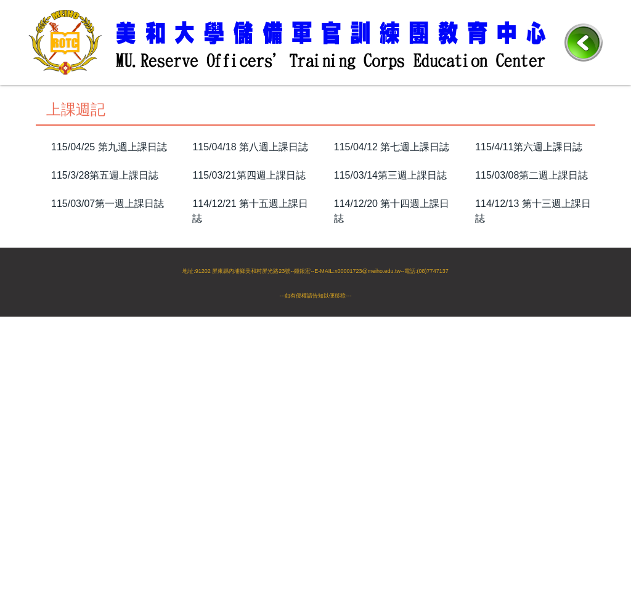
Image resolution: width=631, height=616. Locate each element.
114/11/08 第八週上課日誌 (109, 290)
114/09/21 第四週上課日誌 (109, 318)
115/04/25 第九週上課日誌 (109, 147)
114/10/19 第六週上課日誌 (392, 290)
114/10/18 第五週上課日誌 (533, 290)
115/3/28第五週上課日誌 (104, 175)
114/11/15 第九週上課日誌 (533, 246)
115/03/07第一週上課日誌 (107, 203)
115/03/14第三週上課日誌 (390, 175)
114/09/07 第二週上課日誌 (392, 318)
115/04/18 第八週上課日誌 (250, 147)
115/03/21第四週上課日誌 (248, 175)
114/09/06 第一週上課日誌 (533, 318)
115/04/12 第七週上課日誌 (392, 147)
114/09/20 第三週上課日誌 (250, 318)
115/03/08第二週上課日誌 (531, 175)
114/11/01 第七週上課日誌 (250, 290)
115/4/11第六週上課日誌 (528, 147)
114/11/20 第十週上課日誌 (392, 246)
